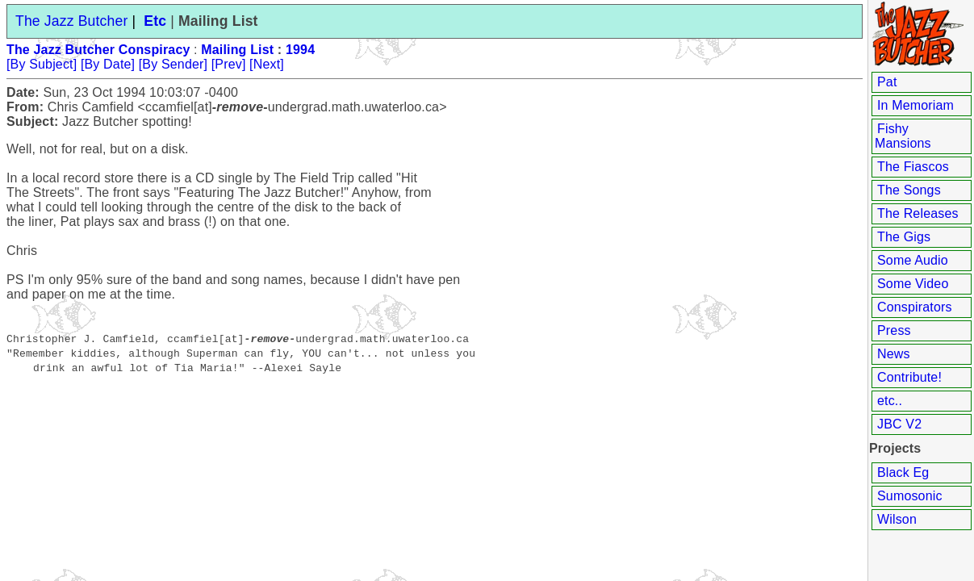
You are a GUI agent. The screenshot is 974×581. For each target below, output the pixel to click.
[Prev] (228, 64)
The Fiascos (913, 166)
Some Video (912, 283)
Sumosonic (910, 496)
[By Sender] (173, 64)
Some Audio (912, 260)
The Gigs (903, 237)
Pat (887, 82)
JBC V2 (899, 424)
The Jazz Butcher (71, 21)
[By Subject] (41, 64)
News (893, 354)
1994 (300, 49)
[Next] (266, 64)
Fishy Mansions (903, 136)
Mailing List (237, 49)
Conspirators (914, 307)
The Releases (918, 213)
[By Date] (108, 64)
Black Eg (903, 472)
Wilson (897, 519)
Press (894, 330)
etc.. (889, 401)
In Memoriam (915, 105)
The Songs (909, 190)
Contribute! (909, 377)
